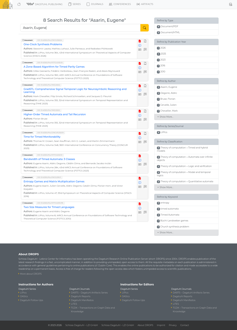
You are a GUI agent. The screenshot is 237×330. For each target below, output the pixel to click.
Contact (184, 325)
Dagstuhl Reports (80, 296)
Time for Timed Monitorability (42, 136)
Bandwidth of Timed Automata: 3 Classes (49, 159)
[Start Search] (144, 27)
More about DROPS (31, 273)
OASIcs (24, 296)
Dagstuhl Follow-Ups (31, 300)
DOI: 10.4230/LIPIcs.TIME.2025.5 (48, 110)
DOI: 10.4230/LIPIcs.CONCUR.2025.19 (50, 132)
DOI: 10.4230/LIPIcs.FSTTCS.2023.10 (49, 155)
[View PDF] (140, 41)
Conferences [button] (120, 4)
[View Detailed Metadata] (140, 46)
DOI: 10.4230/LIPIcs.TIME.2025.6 (48, 85)
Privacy (173, 325)
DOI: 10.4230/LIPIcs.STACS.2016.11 (49, 177)
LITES (74, 304)
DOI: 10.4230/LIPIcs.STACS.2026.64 (49, 40)
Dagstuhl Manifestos (82, 300)
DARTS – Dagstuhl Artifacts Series (89, 292)
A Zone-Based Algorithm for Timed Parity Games (54, 66)
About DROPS (145, 325)
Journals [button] (94, 4)
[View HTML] (145, 41)
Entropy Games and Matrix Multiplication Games (54, 181)
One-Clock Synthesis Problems (43, 44)
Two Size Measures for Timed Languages (49, 207)
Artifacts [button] (145, 4)
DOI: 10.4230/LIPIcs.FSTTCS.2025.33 (49, 62)
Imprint (161, 325)
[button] (45, 4)
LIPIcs (23, 292)
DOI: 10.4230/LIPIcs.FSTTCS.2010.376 (50, 203)
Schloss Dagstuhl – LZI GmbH (81, 325)
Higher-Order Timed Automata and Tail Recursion (55, 114)
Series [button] (74, 4)
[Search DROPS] (80, 27)
